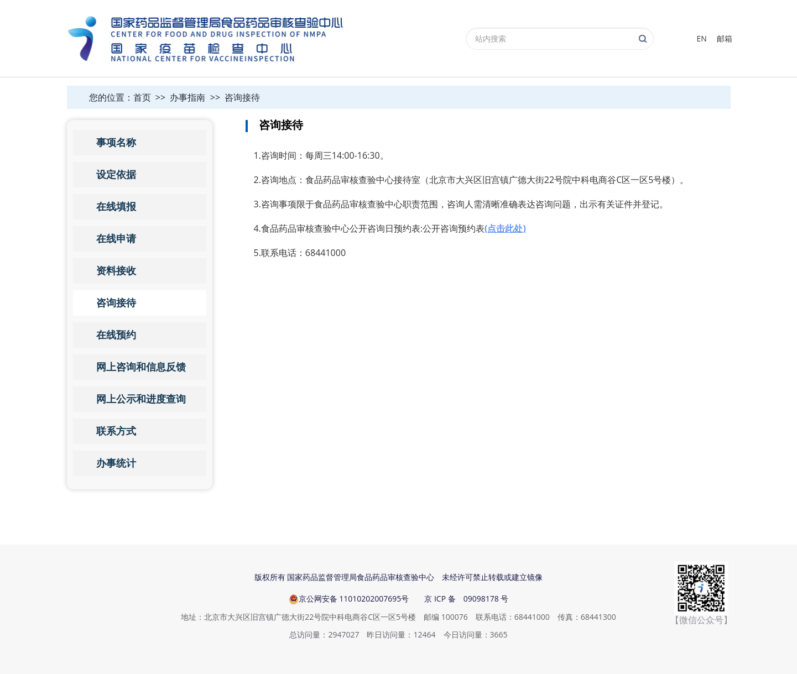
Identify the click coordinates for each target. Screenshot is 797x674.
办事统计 (116, 463)
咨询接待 (242, 97)
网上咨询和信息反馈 (141, 367)
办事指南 (187, 97)
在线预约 (116, 335)
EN (702, 38)
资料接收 (116, 270)
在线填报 (116, 206)
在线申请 (116, 238)
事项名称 (116, 142)
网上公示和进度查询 (141, 399)
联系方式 (116, 431)
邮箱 (724, 38)
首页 (142, 97)
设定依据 (116, 174)
